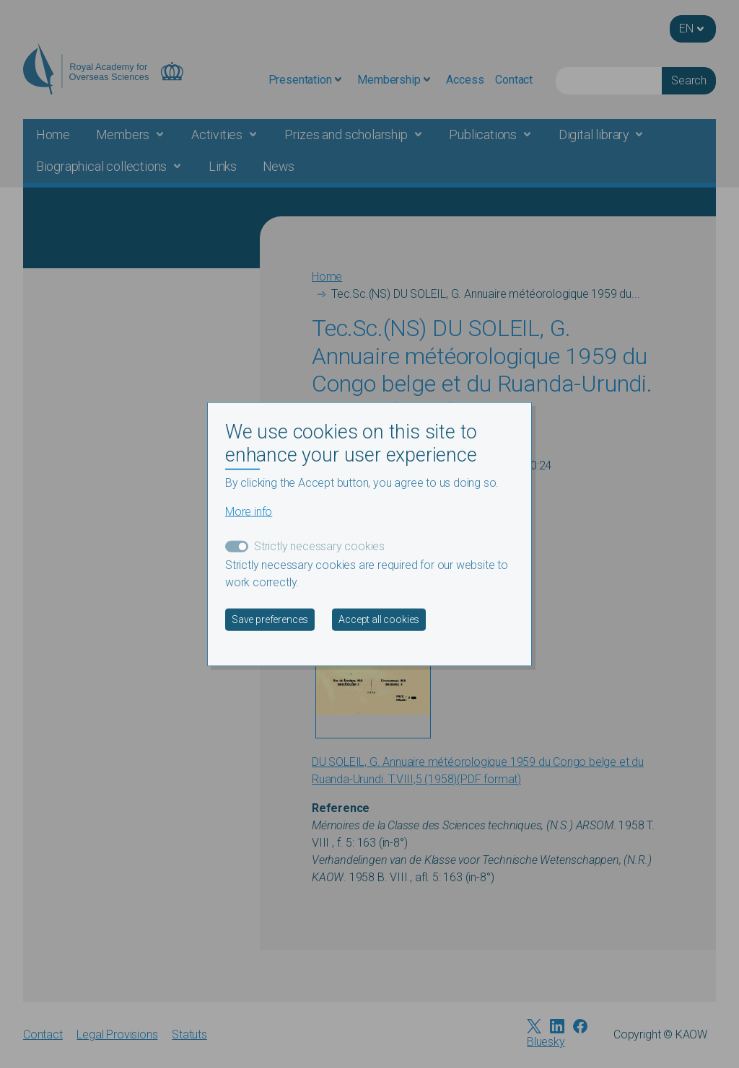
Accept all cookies (378, 619)
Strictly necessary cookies (319, 546)
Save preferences (270, 619)
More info (248, 511)
